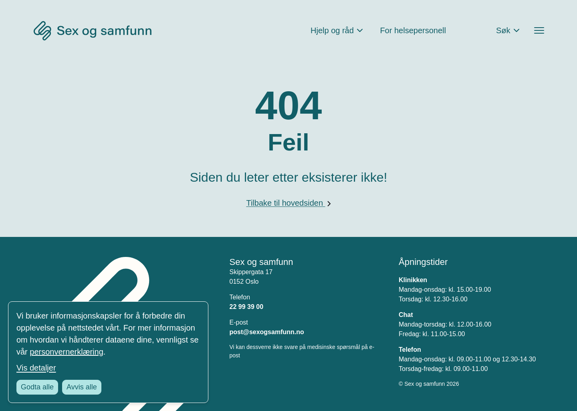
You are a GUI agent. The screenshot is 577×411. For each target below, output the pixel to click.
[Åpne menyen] (539, 30)
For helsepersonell (413, 30)
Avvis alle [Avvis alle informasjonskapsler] (82, 387)
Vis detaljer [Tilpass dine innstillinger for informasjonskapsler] (36, 367)
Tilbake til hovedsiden (288, 202)
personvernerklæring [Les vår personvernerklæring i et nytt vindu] (66, 351)
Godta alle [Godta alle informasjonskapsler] (37, 387)
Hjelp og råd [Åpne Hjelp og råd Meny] (332, 30)
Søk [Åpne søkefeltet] (503, 30)
